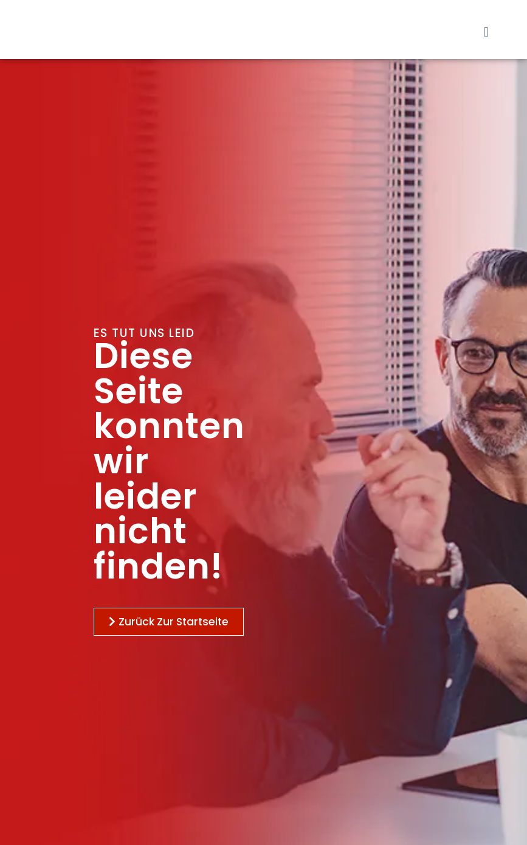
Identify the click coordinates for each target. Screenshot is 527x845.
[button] (486, 32)
